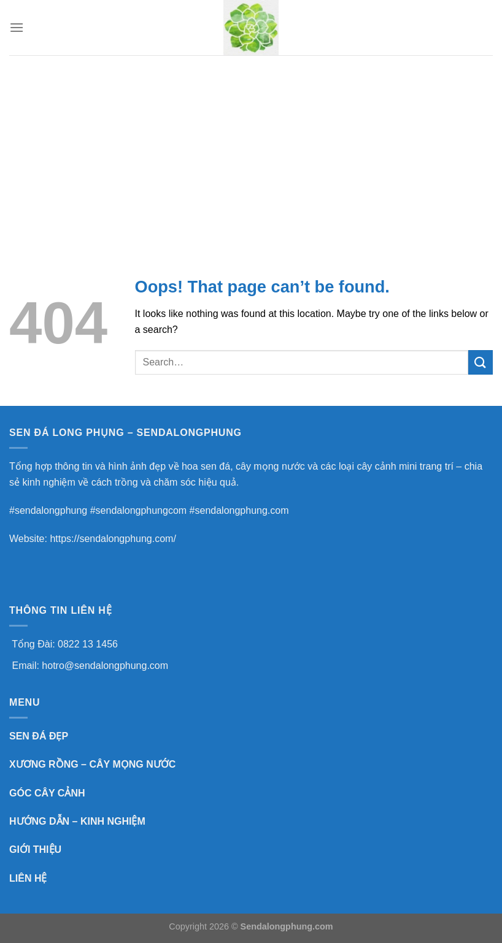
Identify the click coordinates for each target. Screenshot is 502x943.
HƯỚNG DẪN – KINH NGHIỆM (77, 821)
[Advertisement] (251, 147)
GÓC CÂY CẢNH (47, 793)
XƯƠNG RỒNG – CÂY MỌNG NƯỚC (92, 764)
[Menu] (16, 27)
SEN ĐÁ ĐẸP (38, 736)
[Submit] (480, 362)
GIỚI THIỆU (35, 849)
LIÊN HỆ (28, 878)
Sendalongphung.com (287, 926)
